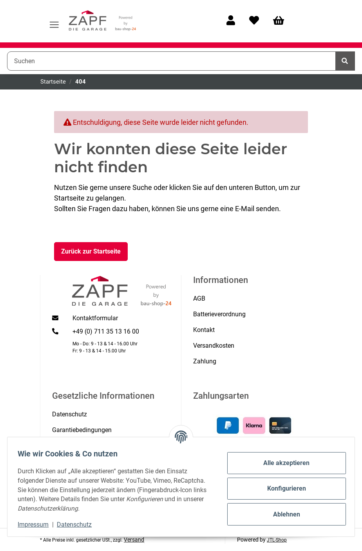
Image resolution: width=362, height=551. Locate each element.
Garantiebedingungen (82, 430)
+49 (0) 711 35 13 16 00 (105, 331)
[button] (230, 21)
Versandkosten (213, 345)
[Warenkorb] (282, 21)
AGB (199, 298)
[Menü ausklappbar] (54, 21)
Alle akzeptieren (283, 463)
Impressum (37, 524)
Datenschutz (78, 524)
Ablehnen (282, 514)
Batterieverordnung (219, 314)
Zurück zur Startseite (91, 251)
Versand (134, 539)
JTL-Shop (277, 540)
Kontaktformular (95, 318)
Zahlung (204, 361)
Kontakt (204, 330)
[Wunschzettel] (254, 21)
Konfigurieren (282, 488)
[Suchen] (171, 60)
